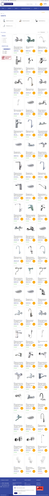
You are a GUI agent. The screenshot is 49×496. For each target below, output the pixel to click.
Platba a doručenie (27, 484)
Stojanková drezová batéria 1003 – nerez (30, 132)
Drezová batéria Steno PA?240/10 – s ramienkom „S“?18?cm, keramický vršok (42, 280)
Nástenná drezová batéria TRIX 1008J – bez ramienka (42, 405)
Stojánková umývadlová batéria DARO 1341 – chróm (18, 132)
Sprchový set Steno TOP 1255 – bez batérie (18, 111)
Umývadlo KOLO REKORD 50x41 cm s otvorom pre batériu (30, 111)
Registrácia (46, 0)
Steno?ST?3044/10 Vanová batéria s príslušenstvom (17, 90)
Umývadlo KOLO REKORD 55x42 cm (17, 153)
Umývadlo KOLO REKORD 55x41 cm (29, 300)
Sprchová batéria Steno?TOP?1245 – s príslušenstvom (30, 279)
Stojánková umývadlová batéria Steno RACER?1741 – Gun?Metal (18, 195)
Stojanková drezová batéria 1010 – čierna (42, 426)
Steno (4, 42)
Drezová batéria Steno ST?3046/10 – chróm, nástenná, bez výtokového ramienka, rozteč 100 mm (18, 448)
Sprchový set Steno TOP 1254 (42, 342)
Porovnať (16, 34)
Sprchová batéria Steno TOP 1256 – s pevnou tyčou (42, 447)
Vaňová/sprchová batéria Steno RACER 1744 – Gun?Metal (30, 342)
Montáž (35, 8)
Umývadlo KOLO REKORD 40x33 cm (29, 174)
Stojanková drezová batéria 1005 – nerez (30, 89)
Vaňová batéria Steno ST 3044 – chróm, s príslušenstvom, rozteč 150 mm (42, 112)
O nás (25, 482)
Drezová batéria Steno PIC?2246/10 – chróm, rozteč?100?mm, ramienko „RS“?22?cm (18, 322)
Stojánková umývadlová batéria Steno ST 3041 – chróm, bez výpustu (30, 363)
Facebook (39, 485)
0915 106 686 (5, 0)
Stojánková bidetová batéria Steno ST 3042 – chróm (42, 216)
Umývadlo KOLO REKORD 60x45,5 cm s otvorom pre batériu (42, 237)
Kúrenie (9, 8)
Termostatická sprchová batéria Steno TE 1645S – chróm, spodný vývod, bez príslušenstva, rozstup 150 (42, 133)
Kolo (4, 39)
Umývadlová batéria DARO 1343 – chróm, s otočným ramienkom (42, 384)
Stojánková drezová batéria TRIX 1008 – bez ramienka (18, 69)
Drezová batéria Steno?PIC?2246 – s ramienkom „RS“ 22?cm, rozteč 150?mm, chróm (30, 385)
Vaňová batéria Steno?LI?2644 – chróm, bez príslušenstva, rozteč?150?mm (30, 406)
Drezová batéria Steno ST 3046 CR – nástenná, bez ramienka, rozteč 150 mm (30, 448)
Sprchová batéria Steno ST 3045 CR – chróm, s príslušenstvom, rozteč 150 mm (42, 364)
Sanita (16, 8)
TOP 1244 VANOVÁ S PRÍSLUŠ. (30, 47)
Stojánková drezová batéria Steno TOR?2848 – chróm (17, 216)
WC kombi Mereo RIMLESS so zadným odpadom (18, 468)
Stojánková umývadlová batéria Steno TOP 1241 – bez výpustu (30, 216)
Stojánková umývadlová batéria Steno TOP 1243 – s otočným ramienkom (18, 363)
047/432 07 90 (5, 485)
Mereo (4, 40)
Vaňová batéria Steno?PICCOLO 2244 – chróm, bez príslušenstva (18, 48)
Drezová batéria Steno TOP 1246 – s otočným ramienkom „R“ (18, 426)
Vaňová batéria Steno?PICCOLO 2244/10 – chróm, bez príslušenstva (42, 90)
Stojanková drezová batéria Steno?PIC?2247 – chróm (42, 195)
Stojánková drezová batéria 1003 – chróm (42, 174)
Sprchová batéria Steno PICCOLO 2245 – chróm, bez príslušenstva (42, 321)
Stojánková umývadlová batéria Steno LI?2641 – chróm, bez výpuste (42, 69)
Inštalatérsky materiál (26, 8)
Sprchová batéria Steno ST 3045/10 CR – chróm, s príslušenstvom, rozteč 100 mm (18, 406)
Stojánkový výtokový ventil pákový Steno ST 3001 (30, 69)
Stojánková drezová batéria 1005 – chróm (18, 258)
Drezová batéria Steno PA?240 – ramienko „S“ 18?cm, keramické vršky (18, 279)
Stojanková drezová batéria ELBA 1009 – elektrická (30, 321)
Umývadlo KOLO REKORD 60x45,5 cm (30, 195)
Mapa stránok (38, 484)
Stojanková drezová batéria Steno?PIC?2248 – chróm (42, 258)
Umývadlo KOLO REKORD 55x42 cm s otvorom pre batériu (18, 300)
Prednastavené (43, 32)
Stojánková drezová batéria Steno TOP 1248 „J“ (42, 48)
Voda (3, 8)
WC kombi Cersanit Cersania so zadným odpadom (42, 468)
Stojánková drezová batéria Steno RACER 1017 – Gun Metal (18, 174)
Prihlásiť (42, 0)
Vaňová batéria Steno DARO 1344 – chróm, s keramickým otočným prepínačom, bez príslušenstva (30, 238)
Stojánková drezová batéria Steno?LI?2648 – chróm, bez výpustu (30, 258)
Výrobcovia (38, 482)
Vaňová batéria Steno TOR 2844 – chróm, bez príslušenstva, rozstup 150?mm (42, 154)
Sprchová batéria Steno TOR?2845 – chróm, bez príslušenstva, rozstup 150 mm (18, 385)
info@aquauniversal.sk (13, 0)
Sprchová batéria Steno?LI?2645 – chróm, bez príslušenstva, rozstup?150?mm (30, 154)
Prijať (16, 493)
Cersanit (5, 38)
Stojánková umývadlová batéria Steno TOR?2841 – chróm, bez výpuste (18, 343)
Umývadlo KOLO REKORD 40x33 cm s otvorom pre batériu (30, 426)
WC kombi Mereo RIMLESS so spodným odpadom (30, 468)
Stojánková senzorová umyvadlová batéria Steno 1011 (42, 300)
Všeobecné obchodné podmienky (29, 485)
